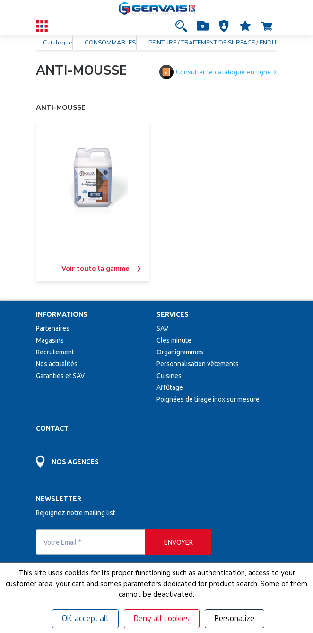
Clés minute (173, 340)
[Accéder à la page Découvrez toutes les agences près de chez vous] (96, 456)
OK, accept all (85, 619)
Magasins (50, 340)
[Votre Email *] (90, 542)
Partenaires (53, 328)
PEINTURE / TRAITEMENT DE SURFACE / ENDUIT (214, 42)
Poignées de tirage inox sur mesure (208, 399)
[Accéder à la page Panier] (266, 26)
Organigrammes (179, 352)
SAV (162, 328)
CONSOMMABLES (110, 42)
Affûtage (169, 387)
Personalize (234, 619)
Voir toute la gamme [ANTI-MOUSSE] (101, 269)
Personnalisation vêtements (197, 364)
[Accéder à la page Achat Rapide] (202, 26)
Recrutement (55, 352)
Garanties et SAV (60, 375)
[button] (224, 26)
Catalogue (57, 42)
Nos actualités (57, 364)
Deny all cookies (162, 619)
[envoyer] (178, 542)
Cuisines (169, 375)
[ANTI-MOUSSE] (92, 178)
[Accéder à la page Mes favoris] (245, 26)
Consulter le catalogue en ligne (218, 72)
